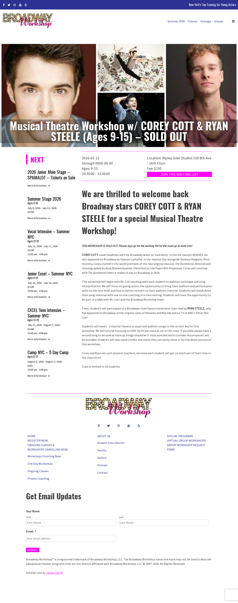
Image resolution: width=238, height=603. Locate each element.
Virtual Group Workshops (186, 440)
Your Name (33, 511)
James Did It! (54, 573)
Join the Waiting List (179, 174)
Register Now (38, 440)
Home (32, 436)
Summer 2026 (176, 21)
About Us (103, 436)
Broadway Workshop (28, 21)
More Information (39, 186)
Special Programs (180, 436)
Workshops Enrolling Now (44, 456)
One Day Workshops (40, 463)
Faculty (101, 450)
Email (31, 531)
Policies (102, 465)
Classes (192, 21)
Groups (218, 21)
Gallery (101, 458)
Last (121, 517)
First (28, 517)
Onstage (205, 21)
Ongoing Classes (38, 471)
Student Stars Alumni (110, 443)
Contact (102, 472)
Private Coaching (38, 478)
